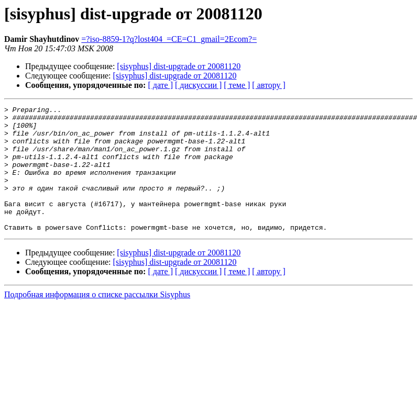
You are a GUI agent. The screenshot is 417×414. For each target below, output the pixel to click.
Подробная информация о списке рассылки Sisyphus (97, 319)
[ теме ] (237, 85)
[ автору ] (268, 85)
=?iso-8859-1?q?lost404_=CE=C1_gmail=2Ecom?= (169, 39)
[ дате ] (160, 85)
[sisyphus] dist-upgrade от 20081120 (178, 66)
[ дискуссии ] (198, 85)
